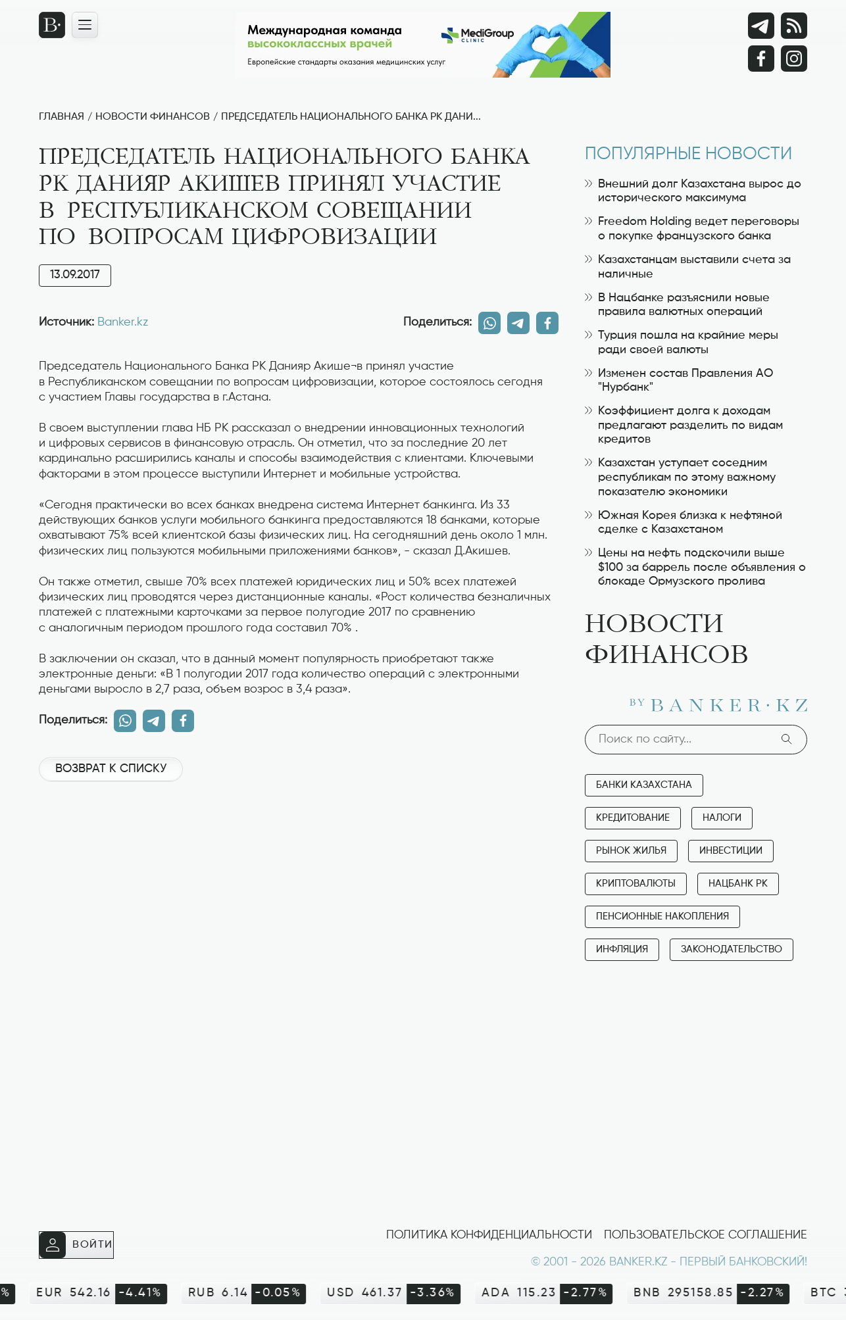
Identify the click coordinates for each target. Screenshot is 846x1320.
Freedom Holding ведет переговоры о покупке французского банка (692, 229)
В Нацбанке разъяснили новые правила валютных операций (677, 305)
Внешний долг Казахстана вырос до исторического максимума (693, 191)
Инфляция (622, 949)
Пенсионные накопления (662, 916)
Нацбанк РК (738, 884)
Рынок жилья (631, 851)
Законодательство (731, 949)
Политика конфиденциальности (489, 1235)
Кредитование (633, 818)
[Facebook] (761, 58)
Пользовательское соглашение (705, 1235)
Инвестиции (730, 851)
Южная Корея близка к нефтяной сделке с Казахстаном (683, 523)
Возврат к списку (110, 769)
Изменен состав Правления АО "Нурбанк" (679, 381)
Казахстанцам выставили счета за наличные (688, 267)
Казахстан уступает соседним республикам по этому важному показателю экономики (680, 477)
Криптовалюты (636, 884)
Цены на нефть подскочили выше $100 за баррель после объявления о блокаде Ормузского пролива (695, 567)
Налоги (722, 818)
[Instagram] (794, 58)
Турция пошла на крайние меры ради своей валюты (681, 343)
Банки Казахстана (644, 785)
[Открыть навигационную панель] (85, 25)
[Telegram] (761, 25)
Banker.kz (122, 322)
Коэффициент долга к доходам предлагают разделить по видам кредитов (684, 425)
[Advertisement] (299, 836)
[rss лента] (794, 25)
